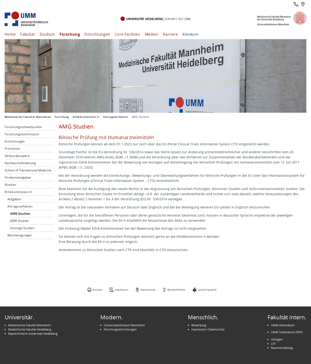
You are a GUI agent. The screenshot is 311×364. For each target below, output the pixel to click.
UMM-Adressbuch (282, 325)
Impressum (121, 289)
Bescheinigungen (19, 235)
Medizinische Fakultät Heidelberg (29, 329)
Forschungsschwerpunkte (23, 127)
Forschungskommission (22, 134)
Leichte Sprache (207, 289)
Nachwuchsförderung (20, 163)
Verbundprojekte (17, 156)
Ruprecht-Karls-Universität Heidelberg (32, 333)
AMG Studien (20, 213)
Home (10, 34)
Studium (47, 34)
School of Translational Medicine (28, 170)
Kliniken (10, 185)
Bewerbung (198, 325)
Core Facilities (127, 34)
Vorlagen (277, 339)
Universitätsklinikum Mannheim (124, 325)
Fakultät (27, 34)
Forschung (70, 34)
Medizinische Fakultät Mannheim (28, 117)
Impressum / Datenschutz (208, 329)
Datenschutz (147, 289)
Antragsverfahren (115, 117)
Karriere (170, 34)
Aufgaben (14, 199)
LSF (273, 343)
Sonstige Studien (22, 228)
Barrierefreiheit (176, 289)
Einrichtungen (97, 34)
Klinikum (190, 34)
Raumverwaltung (282, 348)
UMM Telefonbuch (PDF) (287, 332)
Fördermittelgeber (18, 177)
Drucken (97, 289)
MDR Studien (19, 221)
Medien (151, 34)
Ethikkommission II (86, 117)
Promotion (12, 148)
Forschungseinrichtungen (120, 329)
